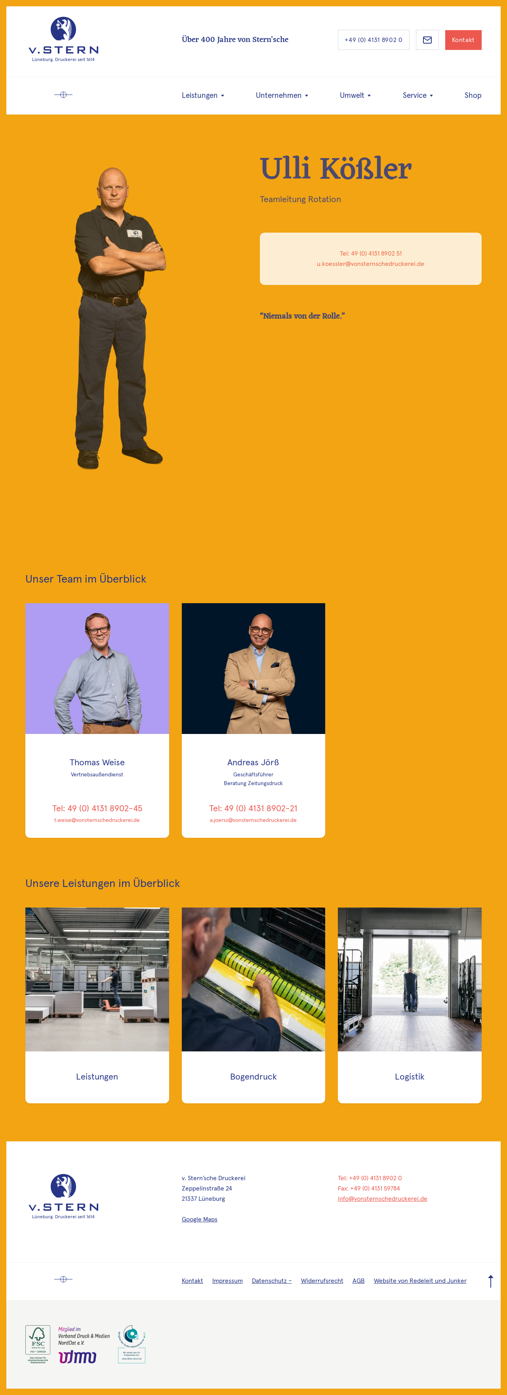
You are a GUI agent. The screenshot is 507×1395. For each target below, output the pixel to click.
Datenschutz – (272, 1281)
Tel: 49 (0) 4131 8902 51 (371, 254)
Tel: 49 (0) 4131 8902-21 (253, 809)
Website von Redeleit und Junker (420, 1281)
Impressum (227, 1281)
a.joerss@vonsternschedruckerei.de (253, 820)
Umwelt (352, 95)
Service (415, 95)
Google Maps (199, 1219)
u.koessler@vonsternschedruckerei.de (370, 264)
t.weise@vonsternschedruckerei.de (97, 820)
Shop (473, 95)
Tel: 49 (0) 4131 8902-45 (97, 809)
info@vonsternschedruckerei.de (382, 1199)
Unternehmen (279, 95)
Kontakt (463, 40)
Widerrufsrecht (322, 1281)
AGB (359, 1281)
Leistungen (200, 95)
